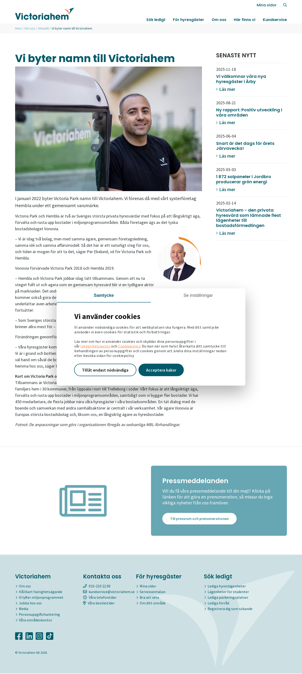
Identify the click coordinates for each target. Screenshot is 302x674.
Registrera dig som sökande (230, 609)
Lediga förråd (218, 603)
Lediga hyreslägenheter (227, 586)
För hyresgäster (188, 19)
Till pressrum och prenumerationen (199, 519)
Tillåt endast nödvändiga (105, 370)
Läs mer (225, 89)
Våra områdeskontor (35, 620)
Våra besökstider (99, 603)
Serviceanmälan (152, 592)
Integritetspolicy (95, 345)
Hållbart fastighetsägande (40, 592)
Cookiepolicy (129, 345)
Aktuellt (43, 28)
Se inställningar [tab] (198, 295)
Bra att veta (149, 597)
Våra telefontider (100, 597)
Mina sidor (267, 5)
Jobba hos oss (30, 603)
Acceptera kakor (161, 370)
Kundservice (275, 19)
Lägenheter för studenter (228, 592)
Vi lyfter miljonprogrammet (41, 597)
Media (23, 609)
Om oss (219, 19)
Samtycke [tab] (104, 295)
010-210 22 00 (96, 586)
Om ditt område (153, 603)
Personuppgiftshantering (39, 614)
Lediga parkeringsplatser (228, 597)
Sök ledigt (155, 19)
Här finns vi (244, 19)
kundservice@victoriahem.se (109, 592)
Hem (18, 28)
